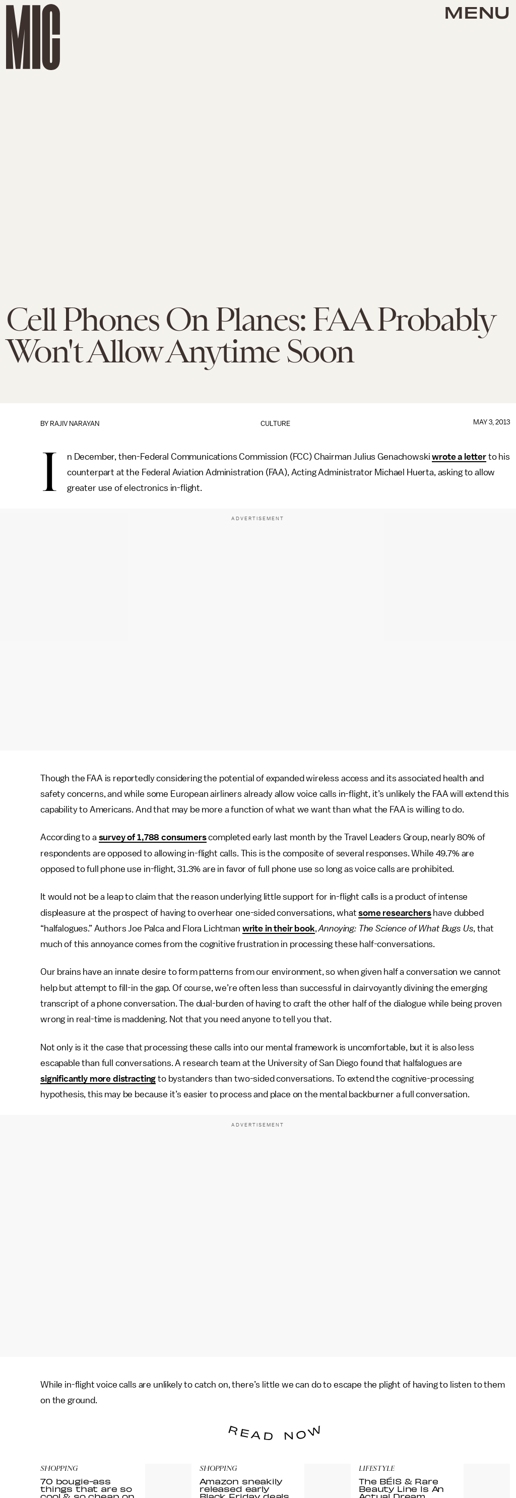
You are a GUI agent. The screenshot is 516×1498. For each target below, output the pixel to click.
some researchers (394, 912)
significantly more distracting (98, 1078)
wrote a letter (459, 456)
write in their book (278, 928)
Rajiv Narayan (74, 423)
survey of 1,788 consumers (153, 837)
